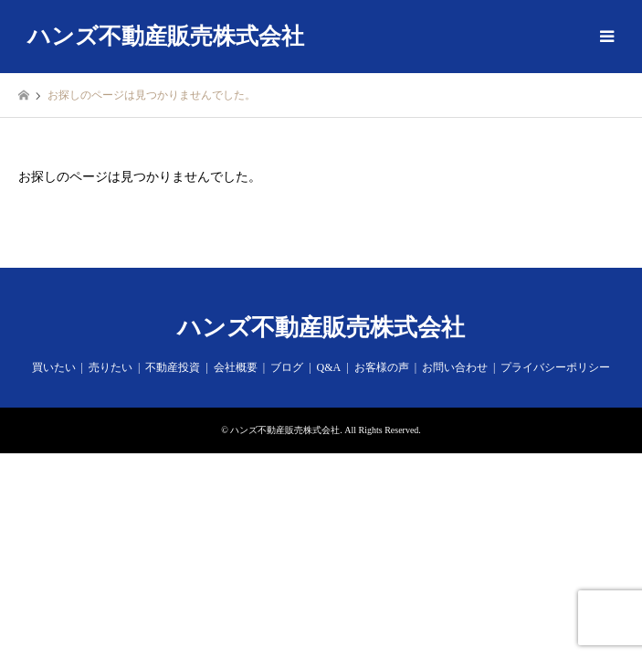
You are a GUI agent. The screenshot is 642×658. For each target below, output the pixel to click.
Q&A (329, 367)
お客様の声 (381, 367)
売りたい (110, 367)
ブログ (286, 367)
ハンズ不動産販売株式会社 (321, 327)
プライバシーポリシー (555, 367)
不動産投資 (172, 367)
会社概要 (236, 367)
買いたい (54, 367)
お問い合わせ (455, 367)
